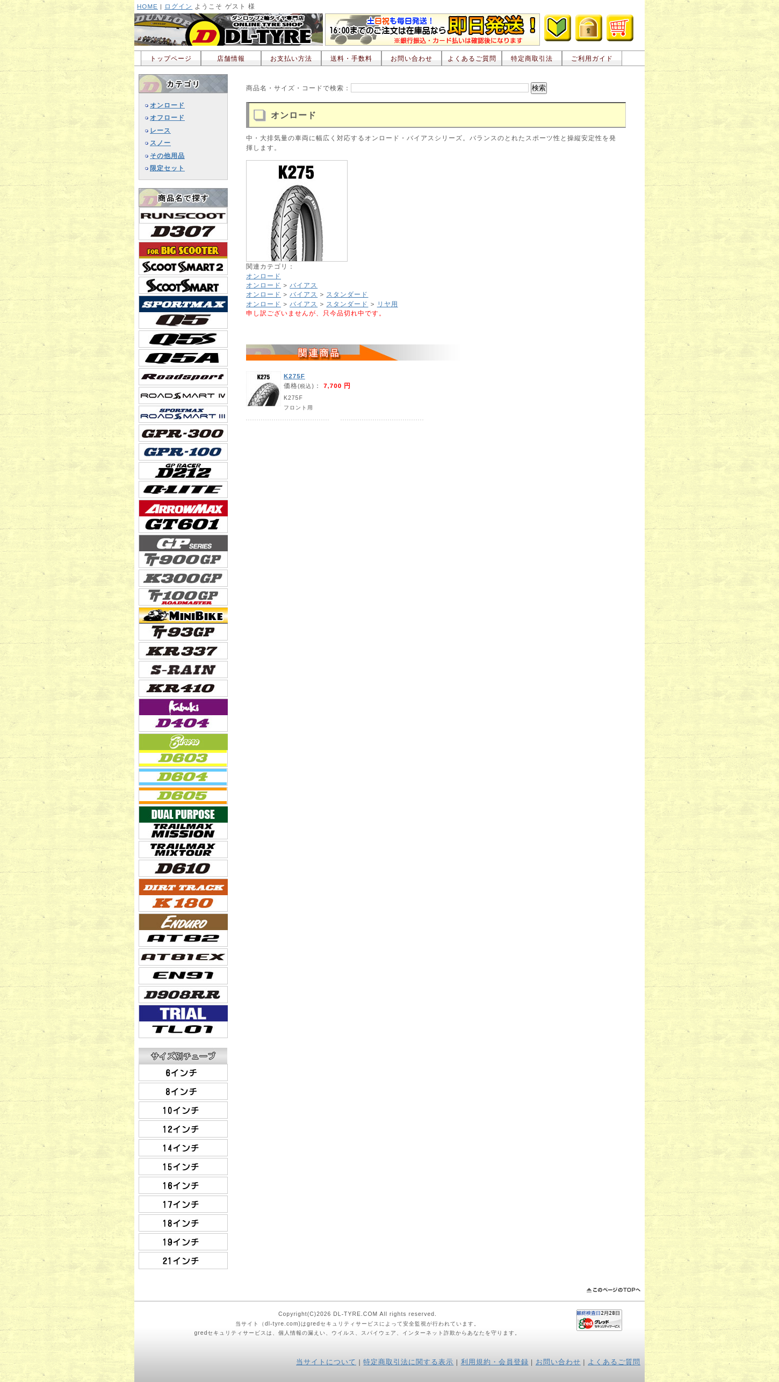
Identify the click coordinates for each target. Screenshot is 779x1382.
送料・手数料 (351, 58)
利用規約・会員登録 (495, 1362)
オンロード (167, 105)
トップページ (171, 58)
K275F (294, 375)
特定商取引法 (532, 58)
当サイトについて (326, 1362)
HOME (147, 6)
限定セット (167, 167)
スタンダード (347, 294)
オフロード (167, 117)
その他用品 (167, 155)
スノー (160, 142)
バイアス (304, 285)
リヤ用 (387, 303)
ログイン (178, 6)
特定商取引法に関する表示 (408, 1362)
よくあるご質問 (472, 58)
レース (160, 130)
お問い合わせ (411, 58)
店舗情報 (231, 58)
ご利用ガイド (592, 58)
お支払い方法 (291, 58)
